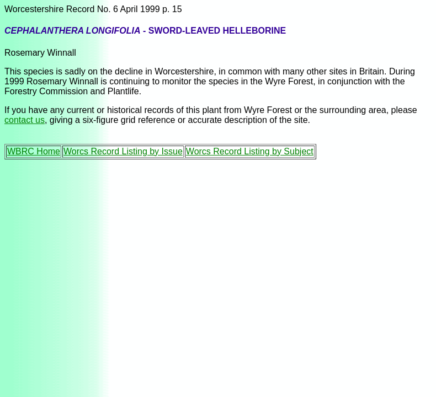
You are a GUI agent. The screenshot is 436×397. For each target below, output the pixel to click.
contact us (24, 120)
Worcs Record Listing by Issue (123, 151)
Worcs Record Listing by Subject (249, 151)
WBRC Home (33, 151)
